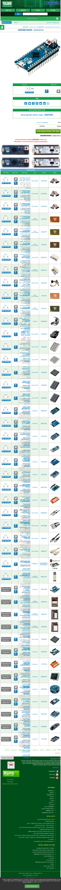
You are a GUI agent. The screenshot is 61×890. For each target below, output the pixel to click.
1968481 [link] (44, 449)
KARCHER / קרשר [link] (49, 806)
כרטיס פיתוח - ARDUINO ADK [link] (25, 736)
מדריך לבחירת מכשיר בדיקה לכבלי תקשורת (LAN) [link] (41, 831)
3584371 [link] (44, 538)
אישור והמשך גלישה (32, 886)
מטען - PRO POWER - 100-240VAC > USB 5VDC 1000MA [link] (25, 333)
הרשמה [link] (16, 22)
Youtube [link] (54, 778)
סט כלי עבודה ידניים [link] (49, 866)
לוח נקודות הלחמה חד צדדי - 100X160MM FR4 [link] (24, 230)
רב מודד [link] (52, 796)
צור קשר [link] (8, 10)
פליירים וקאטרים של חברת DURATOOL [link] (44, 854)
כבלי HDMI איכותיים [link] (49, 856)
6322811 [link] (44, 385)
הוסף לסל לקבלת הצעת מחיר (48, 131)
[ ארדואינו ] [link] (14, 750)
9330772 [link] (44, 270)
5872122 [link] (44, 714)
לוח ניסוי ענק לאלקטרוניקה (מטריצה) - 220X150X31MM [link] (25, 626)
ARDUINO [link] (34, 410)
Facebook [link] (53, 771)
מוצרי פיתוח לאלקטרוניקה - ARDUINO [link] (48, 27)
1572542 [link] (44, 181)
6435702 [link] (44, 487)
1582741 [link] (44, 614)
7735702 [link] (44, 664)
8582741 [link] (44, 577)
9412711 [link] (43, 245)
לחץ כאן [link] (53, 22)
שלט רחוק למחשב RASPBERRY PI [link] (25, 561)
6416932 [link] (44, 283)
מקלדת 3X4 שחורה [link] (26, 382)
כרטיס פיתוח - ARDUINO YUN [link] (25, 649)
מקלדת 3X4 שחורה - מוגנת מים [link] (24, 395)
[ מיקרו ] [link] (54, 750)
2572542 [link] (44, 194)
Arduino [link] (51, 792)
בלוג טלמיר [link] (53, 774)
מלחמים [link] (52, 798)
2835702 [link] (44, 423)
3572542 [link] (44, 206)
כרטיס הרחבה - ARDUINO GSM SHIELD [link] (25, 700)
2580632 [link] (44, 677)
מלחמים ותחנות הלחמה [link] (48, 808)
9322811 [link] (44, 372)
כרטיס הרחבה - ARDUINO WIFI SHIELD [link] (25, 712)
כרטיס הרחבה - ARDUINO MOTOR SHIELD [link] (24, 486)
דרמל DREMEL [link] (50, 810)
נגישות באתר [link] (10, 779)
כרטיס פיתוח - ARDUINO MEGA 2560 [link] (25, 434)
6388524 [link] (44, 513)
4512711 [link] (43, 296)
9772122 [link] (44, 436)
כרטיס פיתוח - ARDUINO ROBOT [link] (25, 686)
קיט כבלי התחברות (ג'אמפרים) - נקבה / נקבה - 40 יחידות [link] (24, 179)
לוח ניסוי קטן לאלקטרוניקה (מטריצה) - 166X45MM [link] (26, 576)
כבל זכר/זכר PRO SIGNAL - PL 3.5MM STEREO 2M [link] (25, 512)
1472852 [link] (44, 627)
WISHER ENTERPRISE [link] (34, 270)
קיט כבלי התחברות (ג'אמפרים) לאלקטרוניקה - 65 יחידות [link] (24, 282)
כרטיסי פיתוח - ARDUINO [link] (30, 27)
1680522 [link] (44, 411)
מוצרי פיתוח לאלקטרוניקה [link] (26, 285)
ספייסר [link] (52, 864)
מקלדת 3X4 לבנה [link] (25, 344)
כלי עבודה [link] (51, 802)
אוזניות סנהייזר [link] (50, 860)
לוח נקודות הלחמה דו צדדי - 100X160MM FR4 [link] (24, 243)
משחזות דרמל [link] (50, 868)
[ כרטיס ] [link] (7, 750)
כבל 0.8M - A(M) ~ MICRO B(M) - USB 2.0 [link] (24, 319)
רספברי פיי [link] (51, 839)
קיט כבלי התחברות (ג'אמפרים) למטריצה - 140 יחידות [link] (25, 257)
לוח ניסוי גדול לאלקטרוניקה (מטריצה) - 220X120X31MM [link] (25, 613)
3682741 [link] (44, 602)
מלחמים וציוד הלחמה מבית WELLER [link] (44, 862)
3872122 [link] (44, 589)
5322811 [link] (44, 347)
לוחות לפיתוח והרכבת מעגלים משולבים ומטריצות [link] (25, 210)
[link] (7, 4)
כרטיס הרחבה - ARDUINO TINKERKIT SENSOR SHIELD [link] (25, 663)
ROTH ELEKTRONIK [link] (35, 219)
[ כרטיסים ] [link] (35, 750)
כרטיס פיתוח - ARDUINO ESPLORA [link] (26, 725)
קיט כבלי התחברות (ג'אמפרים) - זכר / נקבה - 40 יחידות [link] (24, 192)
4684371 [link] (44, 551)
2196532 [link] (44, 689)
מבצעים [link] (23, 10)
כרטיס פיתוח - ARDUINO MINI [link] (25, 472)
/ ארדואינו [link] (42, 122)
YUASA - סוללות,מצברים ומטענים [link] (45, 848)
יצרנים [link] (38, 10)
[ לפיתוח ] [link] (57, 753)
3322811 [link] (44, 639)
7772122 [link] (44, 739)
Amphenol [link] (51, 790)
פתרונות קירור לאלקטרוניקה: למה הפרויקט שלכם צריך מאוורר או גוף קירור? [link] (34, 835)
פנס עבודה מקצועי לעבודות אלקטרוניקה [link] (43, 833)
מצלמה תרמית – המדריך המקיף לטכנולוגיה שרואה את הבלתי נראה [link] (36, 827)
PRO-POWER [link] (35, 334)
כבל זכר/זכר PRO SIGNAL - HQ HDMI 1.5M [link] (25, 537)
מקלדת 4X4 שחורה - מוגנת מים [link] (24, 636)
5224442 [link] (44, 321)
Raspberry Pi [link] (50, 794)
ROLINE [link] (35, 321)
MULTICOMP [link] (35, 257)
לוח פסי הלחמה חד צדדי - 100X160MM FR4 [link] (24, 307)
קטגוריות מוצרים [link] (32, 18)
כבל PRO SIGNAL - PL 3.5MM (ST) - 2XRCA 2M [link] (25, 524)
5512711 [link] (43, 309)
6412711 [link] (43, 219)
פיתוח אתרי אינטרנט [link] (7, 758)
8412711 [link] (43, 232)
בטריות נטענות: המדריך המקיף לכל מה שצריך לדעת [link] (40, 823)
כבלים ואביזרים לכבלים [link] (25, 329)
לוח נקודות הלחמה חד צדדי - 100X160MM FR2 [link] (24, 217)
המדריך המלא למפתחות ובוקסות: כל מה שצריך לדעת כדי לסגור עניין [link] (36, 837)
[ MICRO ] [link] (48, 750)
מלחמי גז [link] (51, 858)
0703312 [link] (44, 462)
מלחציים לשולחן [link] (49, 821)
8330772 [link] (44, 257)
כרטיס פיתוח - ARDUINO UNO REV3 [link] (25, 422)
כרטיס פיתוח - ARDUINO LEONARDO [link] (26, 460)
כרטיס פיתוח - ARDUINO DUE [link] (25, 408)
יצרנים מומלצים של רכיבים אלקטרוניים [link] (44, 841)
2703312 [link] (44, 475)
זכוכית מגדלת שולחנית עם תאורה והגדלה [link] (43, 852)
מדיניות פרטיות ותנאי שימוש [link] (10, 784)
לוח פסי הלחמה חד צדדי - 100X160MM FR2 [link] (24, 294)
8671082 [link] (44, 526)
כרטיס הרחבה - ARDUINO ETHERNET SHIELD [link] (25, 588)
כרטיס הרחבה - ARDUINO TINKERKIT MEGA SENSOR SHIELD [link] (24, 499)
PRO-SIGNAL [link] (35, 181)
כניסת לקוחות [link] (6, 22)
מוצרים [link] (53, 10)
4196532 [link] (44, 652)
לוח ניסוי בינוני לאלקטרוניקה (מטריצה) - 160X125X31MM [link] (25, 601)
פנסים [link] (52, 800)
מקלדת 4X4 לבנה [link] (25, 356)
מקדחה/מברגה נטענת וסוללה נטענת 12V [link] (43, 850)
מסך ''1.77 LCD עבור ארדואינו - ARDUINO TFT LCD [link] (25, 676)
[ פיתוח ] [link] (42, 750)
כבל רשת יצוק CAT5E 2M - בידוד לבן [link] (24, 549)
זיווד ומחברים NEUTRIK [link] (48, 812)
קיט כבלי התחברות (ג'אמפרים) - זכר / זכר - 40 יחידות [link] (24, 205)
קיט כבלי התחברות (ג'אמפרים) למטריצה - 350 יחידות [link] (25, 269)
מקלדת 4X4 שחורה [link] (26, 370)
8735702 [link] (44, 500)
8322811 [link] (44, 360)
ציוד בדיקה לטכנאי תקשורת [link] (47, 829)
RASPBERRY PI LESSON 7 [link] (44, 564)
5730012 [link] (44, 334)
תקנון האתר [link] (10, 782)
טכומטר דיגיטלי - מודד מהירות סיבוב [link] (44, 825)
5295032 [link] (44, 702)
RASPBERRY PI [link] (35, 564)
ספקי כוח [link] (51, 804)
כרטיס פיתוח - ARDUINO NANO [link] (25, 446)
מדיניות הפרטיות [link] (37, 882)
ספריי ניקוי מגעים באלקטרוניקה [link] (46, 819)
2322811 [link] (44, 398)
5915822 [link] (44, 726)
